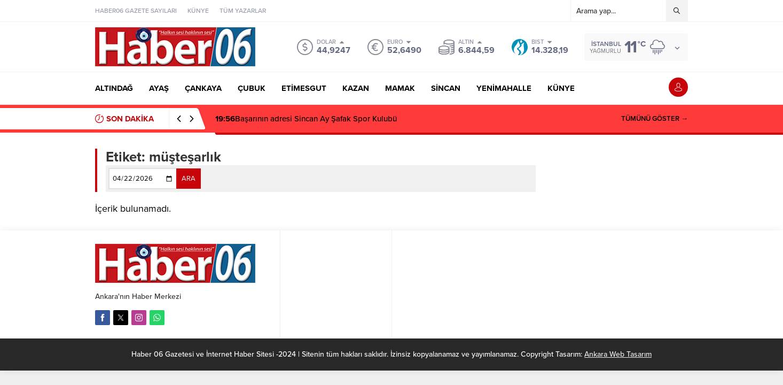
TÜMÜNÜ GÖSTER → (654, 118)
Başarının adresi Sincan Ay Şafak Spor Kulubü (306, 119)
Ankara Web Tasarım (618, 354)
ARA (188, 178)
